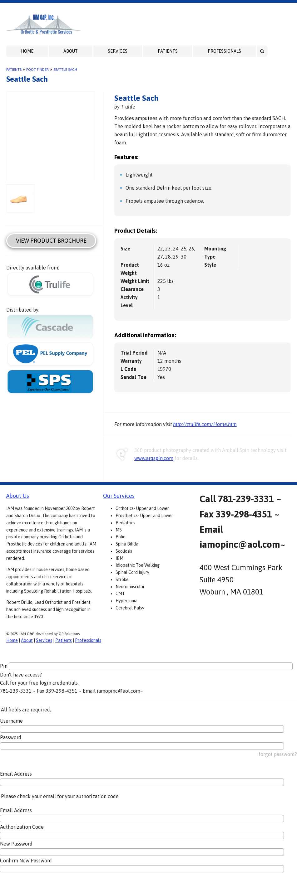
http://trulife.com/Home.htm (205, 424)
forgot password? (278, 754)
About (70, 51)
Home (27, 51)
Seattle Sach (65, 69)
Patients (168, 51)
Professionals (224, 51)
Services (117, 51)
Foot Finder (37, 69)
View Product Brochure (51, 240)
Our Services (119, 495)
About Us (17, 495)
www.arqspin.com (153, 458)
